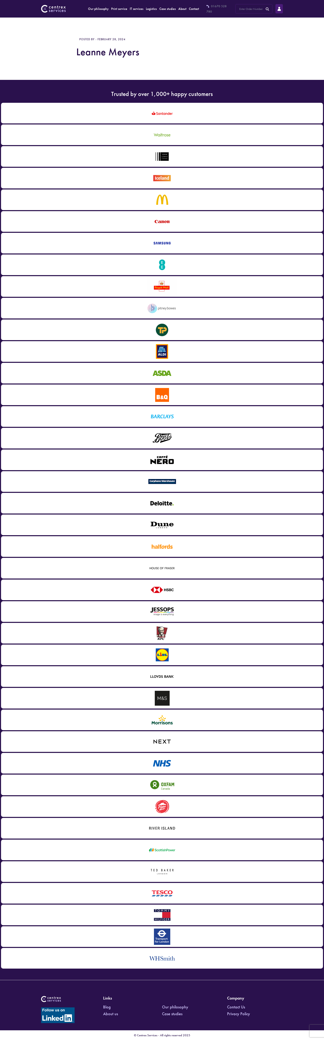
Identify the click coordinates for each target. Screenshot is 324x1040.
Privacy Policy (238, 1013)
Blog (107, 1007)
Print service (119, 9)
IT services (136, 9)
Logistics (151, 9)
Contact (194, 9)
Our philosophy (98, 9)
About (182, 9)
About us (110, 1013)
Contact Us (236, 1007)
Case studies (167, 9)
